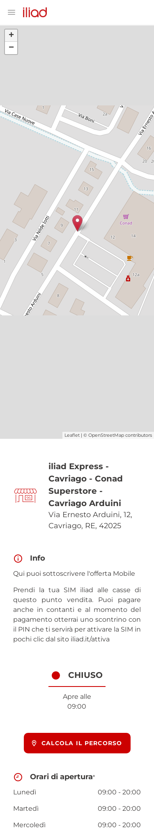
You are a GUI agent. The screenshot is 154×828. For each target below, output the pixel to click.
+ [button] (11, 36)
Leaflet (72, 435)
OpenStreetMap (106, 435)
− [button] (11, 48)
